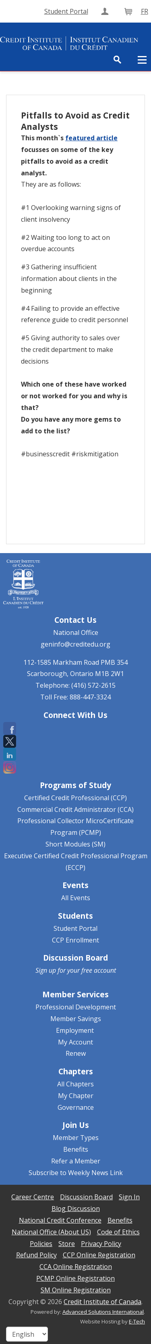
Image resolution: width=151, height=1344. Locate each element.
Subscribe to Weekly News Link (76, 1172)
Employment (75, 1030)
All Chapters (75, 1084)
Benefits (75, 1149)
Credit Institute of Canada (102, 1301)
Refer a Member (75, 1161)
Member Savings (75, 1018)
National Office (75, 632)
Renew (76, 1053)
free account (98, 970)
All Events (75, 897)
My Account (75, 1042)
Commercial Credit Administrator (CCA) (75, 809)
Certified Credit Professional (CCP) (75, 797)
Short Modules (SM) (75, 844)
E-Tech (137, 1321)
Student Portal (75, 928)
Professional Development (75, 1007)
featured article (91, 137)
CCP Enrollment (75, 940)
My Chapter (75, 1095)
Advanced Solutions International (103, 1311)
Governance (76, 1107)
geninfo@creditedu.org (75, 644)
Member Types (76, 1137)
